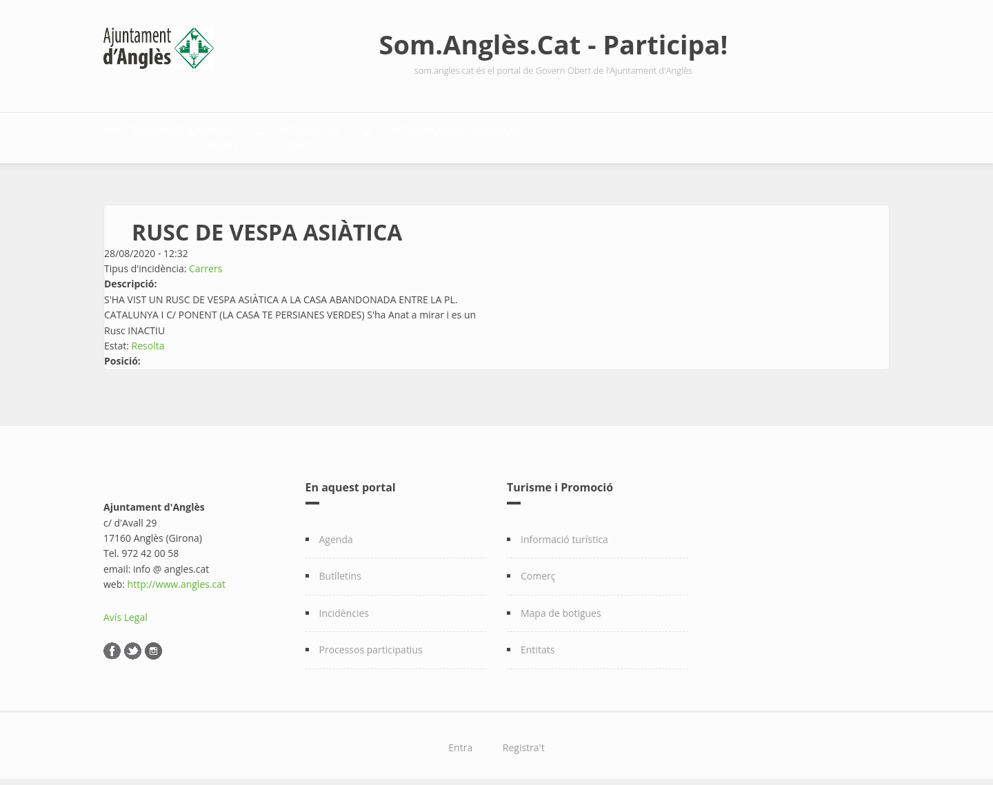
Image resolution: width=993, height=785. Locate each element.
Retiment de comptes (468, 134)
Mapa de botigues (561, 605)
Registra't (524, 739)
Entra (460, 739)
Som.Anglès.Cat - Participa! (553, 44)
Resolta (148, 338)
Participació (600, 134)
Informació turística (564, 531)
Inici (129, 134)
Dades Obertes (331, 134)
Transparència (210, 134)
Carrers (205, 260)
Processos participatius (371, 642)
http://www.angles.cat (177, 576)
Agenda (336, 531)
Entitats (537, 642)
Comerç (538, 568)
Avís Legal (125, 609)
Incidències (344, 605)
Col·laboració (714, 134)
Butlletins (340, 568)
